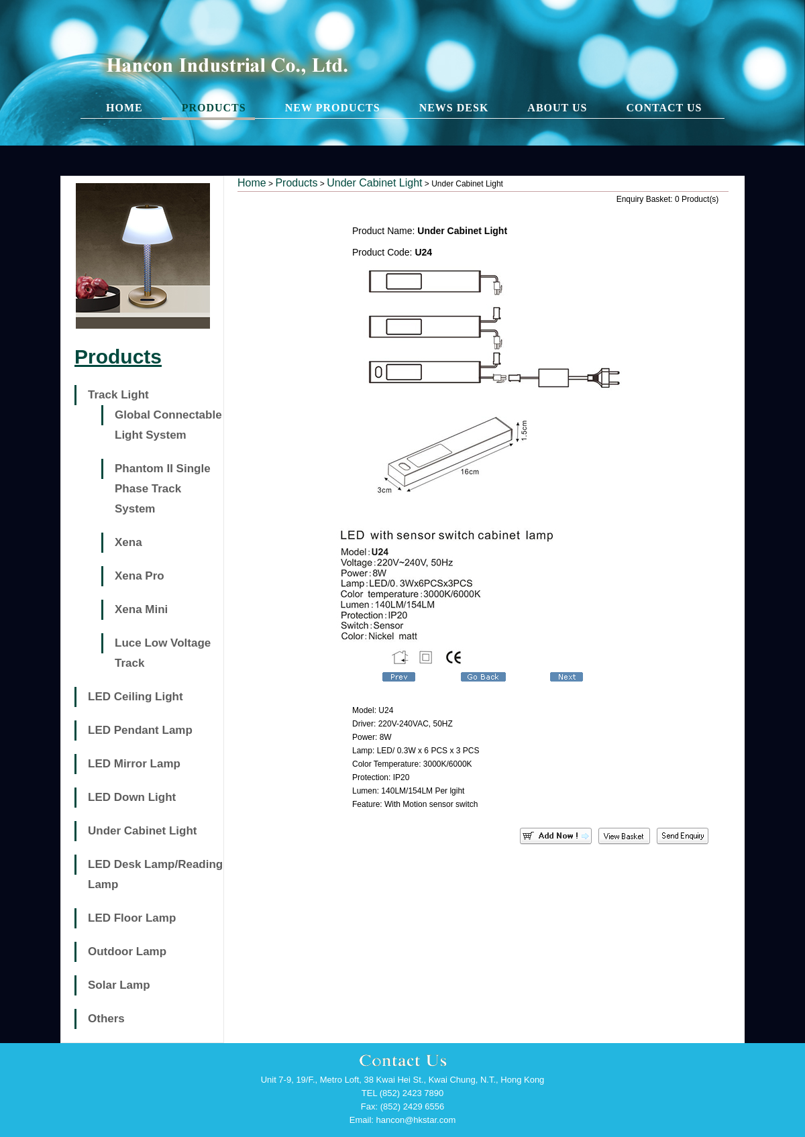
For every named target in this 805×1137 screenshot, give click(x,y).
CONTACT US (664, 107)
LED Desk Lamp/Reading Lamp (155, 874)
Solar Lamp (119, 985)
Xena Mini (141, 609)
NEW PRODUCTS (332, 107)
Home (251, 182)
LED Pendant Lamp (140, 730)
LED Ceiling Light (135, 696)
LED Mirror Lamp (134, 763)
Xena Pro (139, 576)
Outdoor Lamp (127, 951)
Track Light (118, 394)
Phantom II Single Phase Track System (163, 488)
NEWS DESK (454, 107)
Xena (128, 542)
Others (106, 1018)
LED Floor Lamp (132, 918)
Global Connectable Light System (168, 425)
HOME (124, 107)
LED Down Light (132, 797)
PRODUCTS (214, 107)
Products (296, 182)
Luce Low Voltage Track (163, 653)
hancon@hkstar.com (416, 1120)
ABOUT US (557, 107)
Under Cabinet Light (142, 830)
